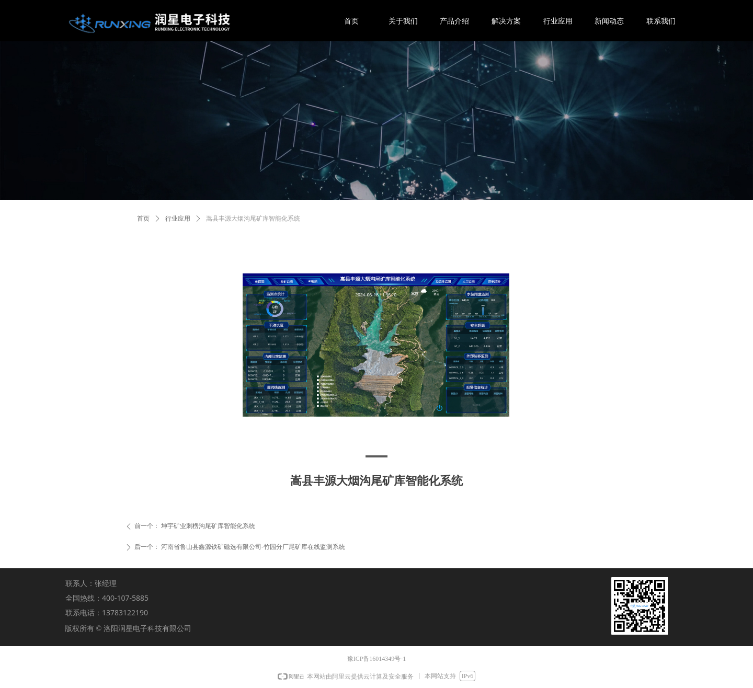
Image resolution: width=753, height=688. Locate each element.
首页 (143, 218)
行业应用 (177, 218)
